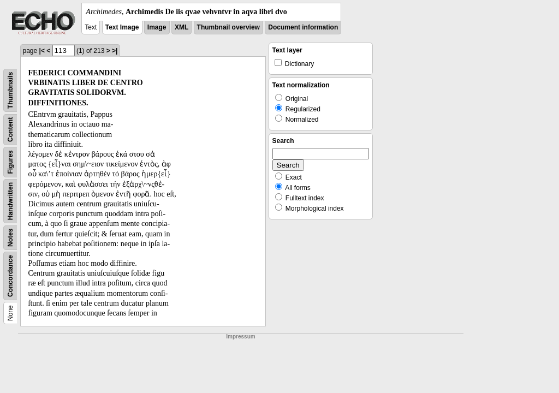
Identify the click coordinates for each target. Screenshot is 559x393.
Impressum (240, 337)
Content (10, 129)
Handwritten (10, 201)
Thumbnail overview (228, 27)
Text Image (122, 27)
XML (181, 27)
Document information (303, 27)
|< (42, 51)
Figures (10, 162)
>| (114, 51)
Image (156, 27)
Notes (10, 238)
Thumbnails (10, 90)
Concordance (10, 276)
